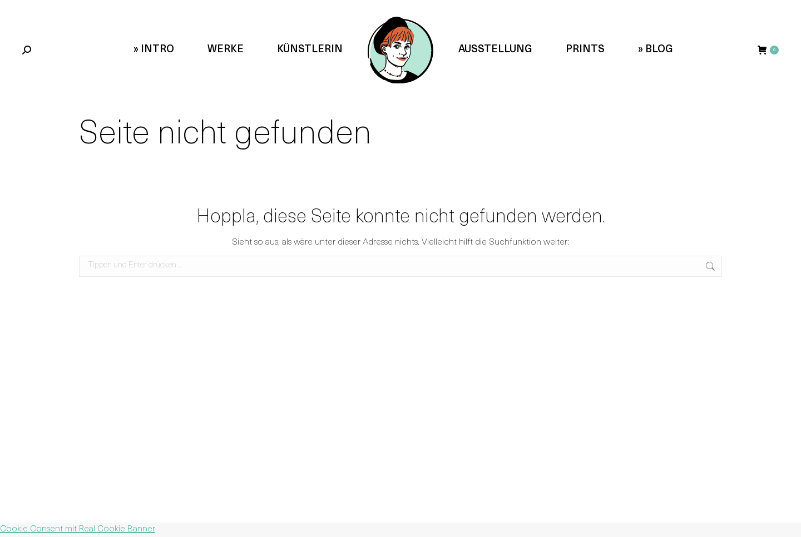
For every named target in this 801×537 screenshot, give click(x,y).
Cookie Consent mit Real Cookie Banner (77, 529)
